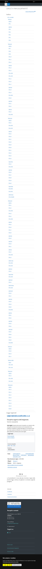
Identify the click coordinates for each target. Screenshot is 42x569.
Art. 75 (10, 394)
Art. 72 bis (11, 378)
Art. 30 (10, 147)
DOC (14, 445)
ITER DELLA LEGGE (12, 467)
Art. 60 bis (11, 309)
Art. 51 (10, 246)
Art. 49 (10, 238)
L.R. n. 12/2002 (10, 17)
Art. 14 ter (11, 76)
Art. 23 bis (11, 114)
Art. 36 (10, 172)
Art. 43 (10, 213)
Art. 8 (10, 51)
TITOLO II (10, 44)
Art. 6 (10, 40)
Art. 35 (10, 164)
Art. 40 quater (11, 197)
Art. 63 (10, 323)
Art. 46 (10, 227)
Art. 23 (10, 111)
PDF (12, 445)
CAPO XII (10, 329)
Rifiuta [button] (10, 564)
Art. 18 (10, 89)
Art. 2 (10, 29)
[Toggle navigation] (41, 4)
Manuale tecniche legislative (12, 496)
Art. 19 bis (11, 95)
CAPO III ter (11, 194)
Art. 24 (10, 122)
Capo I (10, 362)
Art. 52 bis (11, 254)
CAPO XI (10, 321)
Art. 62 (10, 317)
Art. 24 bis (11, 125)
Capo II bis (11, 161)
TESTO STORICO (11, 437)
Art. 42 (10, 208)
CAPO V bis (11, 260)
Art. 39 (10, 180)
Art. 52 (10, 252)
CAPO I (10, 21)
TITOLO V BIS (11, 360)
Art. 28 (10, 142)
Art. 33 (10, 155)
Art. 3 (10, 32)
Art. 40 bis (11, 188)
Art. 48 (10, 232)
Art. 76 (10, 397)
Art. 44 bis (11, 219)
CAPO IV (10, 101)
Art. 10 (10, 56)
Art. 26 (10, 136)
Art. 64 (10, 326)
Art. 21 (10, 103)
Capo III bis (11, 186)
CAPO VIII (11, 291)
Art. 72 (10, 375)
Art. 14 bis (11, 73)
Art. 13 (10, 67)
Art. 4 (10, 34)
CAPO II (10, 27)
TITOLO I (10, 19)
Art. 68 (10, 339)
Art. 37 (10, 175)
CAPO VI (10, 269)
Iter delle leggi (9, 491)
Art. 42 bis (11, 210)
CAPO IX (10, 299)
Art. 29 (10, 144)
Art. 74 (10, 392)
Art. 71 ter (11, 367)
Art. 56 (10, 293)
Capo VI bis (11, 274)
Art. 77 (10, 400)
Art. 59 (10, 304)
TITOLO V (10, 346)
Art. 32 (10, 153)
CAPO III (10, 87)
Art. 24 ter (11, 128)
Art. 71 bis (11, 364)
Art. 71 (10, 356)
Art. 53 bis (11, 263)
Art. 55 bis (11, 287)
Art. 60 (10, 306)
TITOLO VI (10, 371)
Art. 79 (10, 405)
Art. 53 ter (11, 265)
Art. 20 (10, 98)
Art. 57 (10, 296)
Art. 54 (10, 271)
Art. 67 (10, 337)
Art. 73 (10, 389)
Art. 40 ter (11, 191)
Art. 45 (10, 224)
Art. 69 (10, 350)
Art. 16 (10, 81)
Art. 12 (10, 62)
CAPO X (10, 313)
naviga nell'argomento (30, 11)
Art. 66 (10, 334)
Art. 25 (10, 133)
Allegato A (15, 461)
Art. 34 (10, 158)
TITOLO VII (10, 385)
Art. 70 (10, 353)
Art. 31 (10, 150)
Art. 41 (10, 205)
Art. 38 (10, 177)
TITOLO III (10, 118)
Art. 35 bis (11, 166)
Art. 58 (10, 301)
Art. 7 (10, 48)
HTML (9, 445)
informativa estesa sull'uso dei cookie (10, 562)
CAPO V (10, 109)
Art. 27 (10, 139)
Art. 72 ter (11, 381)
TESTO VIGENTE (11, 436)
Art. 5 (10, 37)
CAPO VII (10, 280)
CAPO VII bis (11, 285)
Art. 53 (10, 257)
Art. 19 (10, 92)
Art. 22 (10, 106)
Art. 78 (10, 403)
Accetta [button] (5, 564)
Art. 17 (10, 84)
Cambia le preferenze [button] (17, 564)
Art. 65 (10, 331)
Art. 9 (10, 54)
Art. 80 (10, 408)
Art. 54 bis (11, 276)
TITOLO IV (10, 201)
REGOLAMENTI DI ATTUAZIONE (15, 465)
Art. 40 (10, 183)
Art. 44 (10, 216)
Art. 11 (10, 59)
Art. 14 (10, 70)
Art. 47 (10, 230)
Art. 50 (10, 243)
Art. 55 (10, 282)
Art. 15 (10, 78)
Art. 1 (10, 23)
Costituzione (9, 494)
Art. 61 (10, 315)
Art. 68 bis (11, 342)
